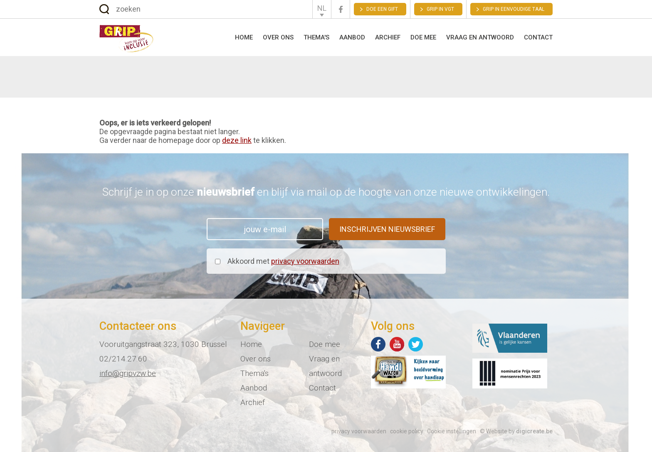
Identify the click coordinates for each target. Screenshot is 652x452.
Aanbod (352, 37)
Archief (387, 37)
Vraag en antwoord (480, 37)
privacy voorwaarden (305, 261)
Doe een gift (382, 9)
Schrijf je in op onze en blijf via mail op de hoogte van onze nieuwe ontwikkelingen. (326, 192)
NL (321, 8)
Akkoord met (283, 261)
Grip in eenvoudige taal (513, 9)
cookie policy (406, 431)
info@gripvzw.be (127, 373)
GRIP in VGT (440, 9)
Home (244, 37)
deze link (237, 140)
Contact (538, 37)
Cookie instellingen (451, 431)
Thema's (316, 37)
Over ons (278, 37)
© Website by (516, 431)
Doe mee (423, 37)
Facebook (340, 9)
